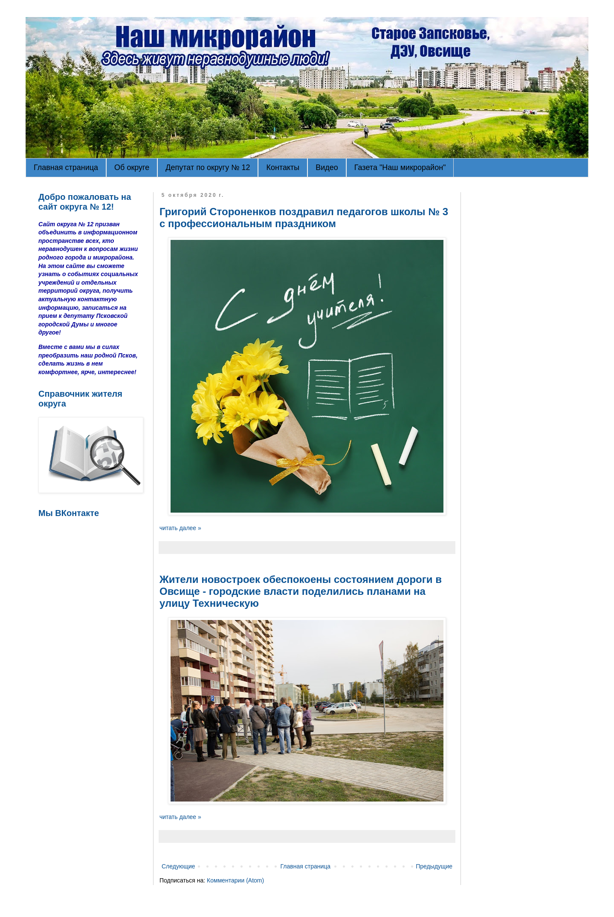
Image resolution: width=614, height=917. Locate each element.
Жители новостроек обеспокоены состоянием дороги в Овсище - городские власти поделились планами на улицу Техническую (300, 591)
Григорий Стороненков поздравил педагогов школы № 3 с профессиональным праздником (303, 217)
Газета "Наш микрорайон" (400, 167)
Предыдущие (434, 866)
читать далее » (180, 528)
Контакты (282, 167)
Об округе (131, 167)
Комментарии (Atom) (235, 880)
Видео (327, 167)
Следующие (178, 866)
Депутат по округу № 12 (207, 167)
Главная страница (66, 167)
